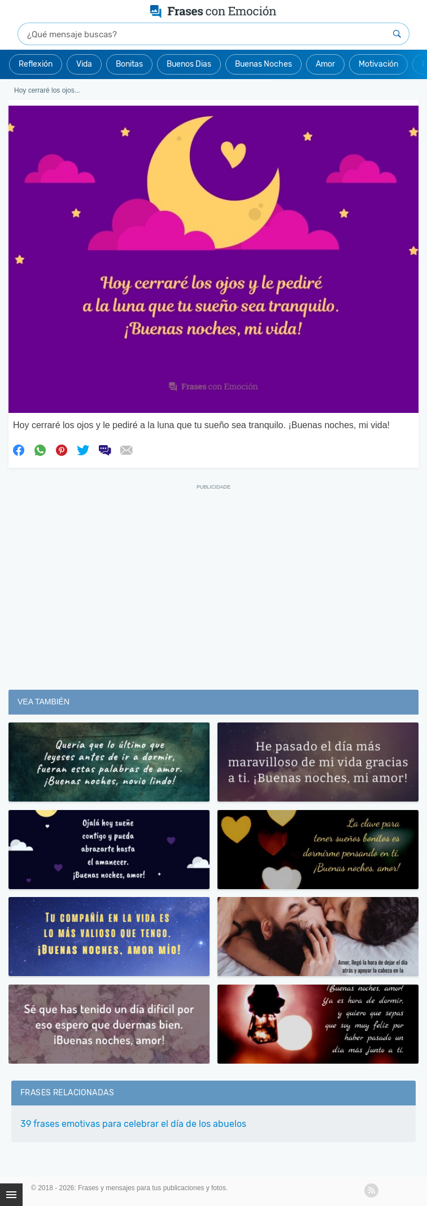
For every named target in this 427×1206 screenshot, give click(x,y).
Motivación (378, 64)
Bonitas (129, 64)
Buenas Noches (263, 64)
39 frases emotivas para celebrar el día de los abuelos (133, 1123)
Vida (84, 64)
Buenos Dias (189, 64)
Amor (325, 64)
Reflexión (36, 64)
